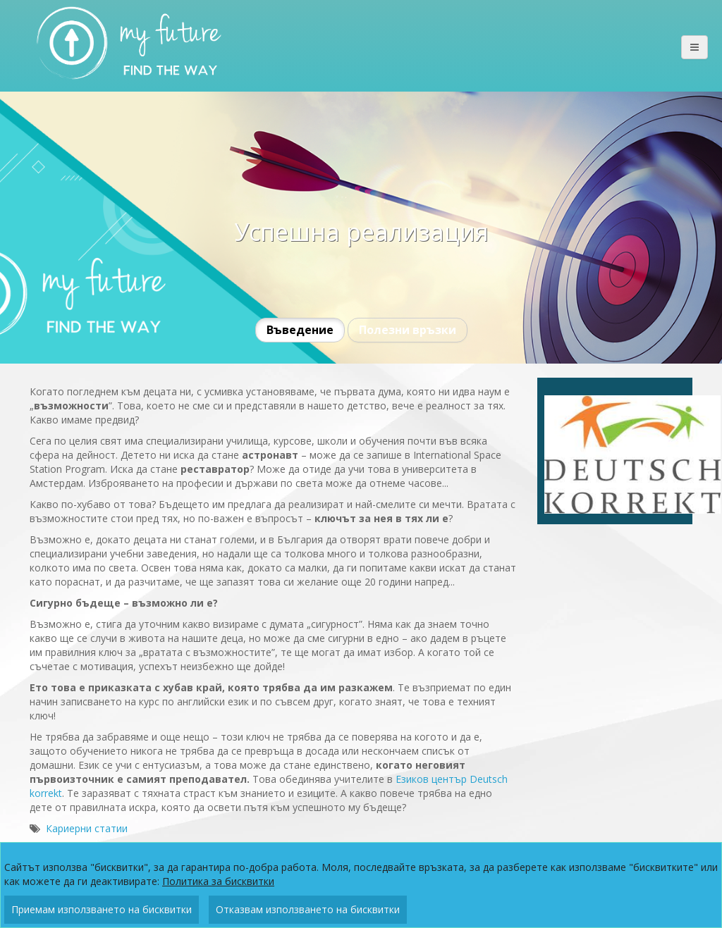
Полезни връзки (407, 330)
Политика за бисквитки (218, 881)
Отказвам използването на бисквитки (308, 909)
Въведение (300, 330)
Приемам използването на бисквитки (101, 909)
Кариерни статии (87, 828)
